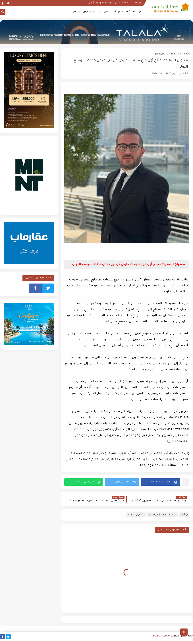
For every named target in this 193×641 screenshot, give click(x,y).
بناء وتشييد (117, 12)
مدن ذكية (103, 12)
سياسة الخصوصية (104, 3)
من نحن (137, 3)
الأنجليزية (75, 12)
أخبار (128, 12)
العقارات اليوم (160, 636)
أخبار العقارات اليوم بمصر (167, 54)
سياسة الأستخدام (123, 3)
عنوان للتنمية (136, 515)
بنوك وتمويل (89, 12)
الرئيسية (137, 12)
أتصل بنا (90, 3)
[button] (160, 482)
